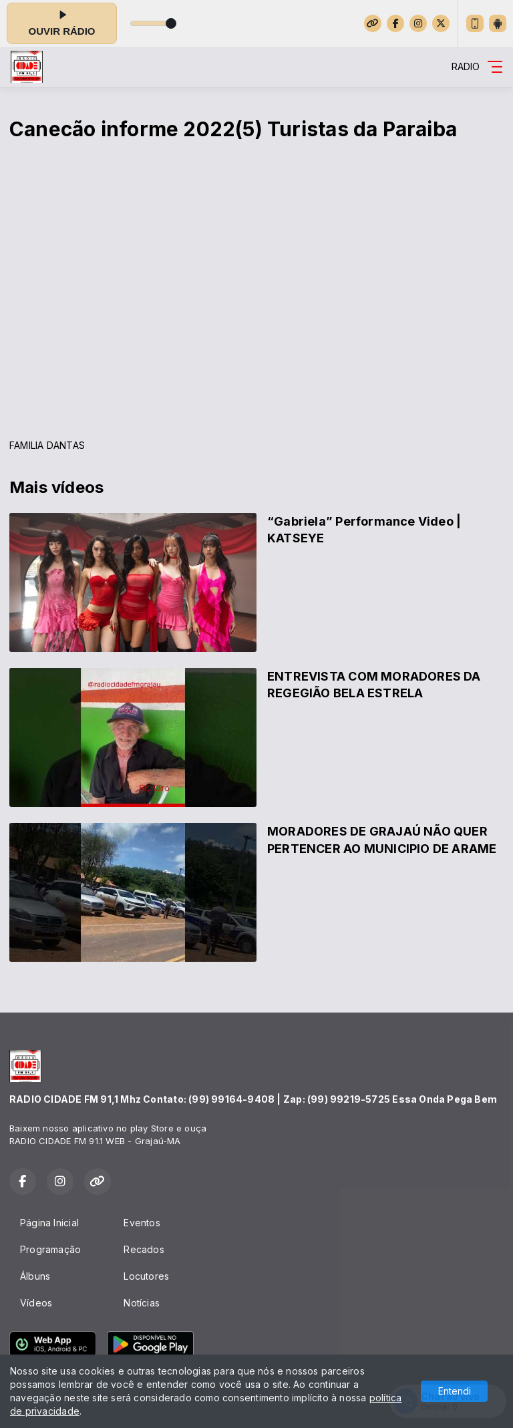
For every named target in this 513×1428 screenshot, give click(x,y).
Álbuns (35, 1276)
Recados (144, 1249)
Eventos (142, 1222)
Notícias (142, 1302)
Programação (50, 1249)
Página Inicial (49, 1222)
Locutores (146, 1276)
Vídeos (36, 1302)
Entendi (454, 1391)
